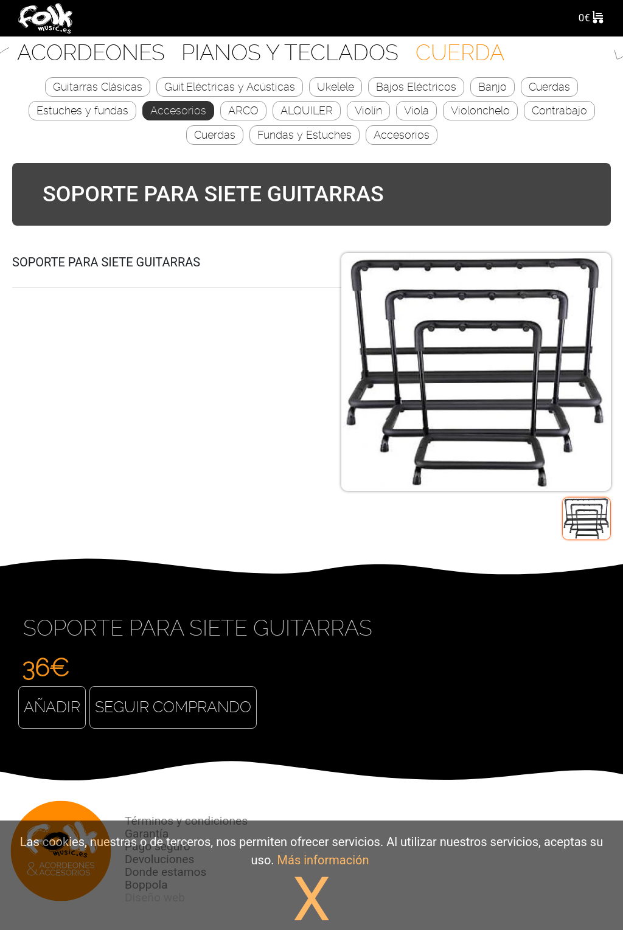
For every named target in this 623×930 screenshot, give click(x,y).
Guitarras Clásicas (97, 86)
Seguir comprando (173, 707)
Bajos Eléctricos (416, 86)
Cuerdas (549, 86)
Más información (323, 860)
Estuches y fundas (82, 110)
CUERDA (460, 53)
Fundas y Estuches (304, 134)
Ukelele (335, 86)
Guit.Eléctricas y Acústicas (229, 86)
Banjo (492, 86)
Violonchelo (480, 110)
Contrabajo (559, 110)
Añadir (52, 707)
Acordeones (93, 53)
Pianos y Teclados (292, 53)
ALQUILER (306, 110)
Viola (416, 110)
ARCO (243, 110)
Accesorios (178, 110)
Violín (368, 110)
